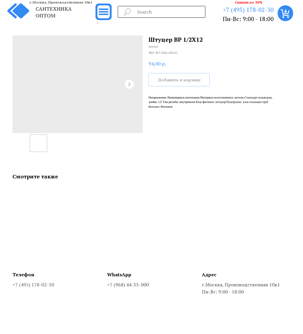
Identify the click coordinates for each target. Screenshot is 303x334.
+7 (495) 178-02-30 (248, 10)
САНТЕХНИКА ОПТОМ (54, 12)
